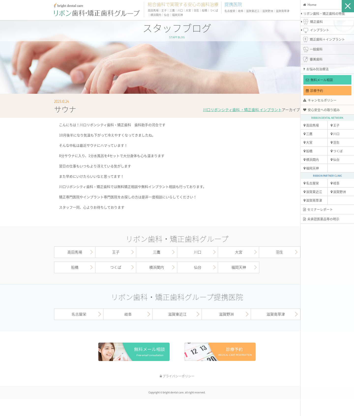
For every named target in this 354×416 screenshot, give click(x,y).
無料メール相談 (319, 79)
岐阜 (335, 183)
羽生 (335, 142)
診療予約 (314, 90)
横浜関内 (311, 159)
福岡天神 (311, 168)
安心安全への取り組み (321, 109)
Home (309, 4)
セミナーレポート (318, 209)
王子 (335, 125)
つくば (337, 150)
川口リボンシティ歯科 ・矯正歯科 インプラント (242, 109)
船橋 (308, 150)
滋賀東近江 (313, 191)
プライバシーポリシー (177, 376)
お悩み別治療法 (316, 69)
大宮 (308, 142)
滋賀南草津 (313, 200)
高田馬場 (311, 125)
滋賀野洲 (338, 191)
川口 (335, 133)
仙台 (335, 159)
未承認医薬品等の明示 (321, 218)
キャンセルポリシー (320, 100)
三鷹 (308, 133)
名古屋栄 (311, 183)
